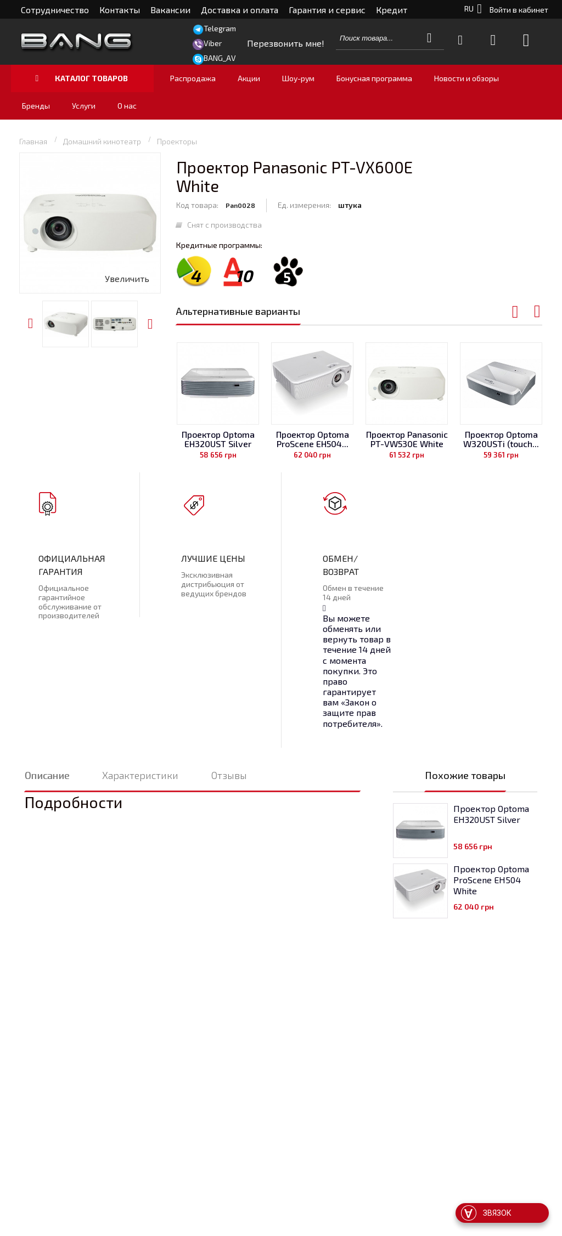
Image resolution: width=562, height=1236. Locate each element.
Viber (213, 43)
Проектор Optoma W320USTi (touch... (501, 439)
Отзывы (229, 775)
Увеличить (127, 278)
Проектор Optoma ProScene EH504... (312, 439)
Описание (47, 775)
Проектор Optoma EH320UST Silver (218, 439)
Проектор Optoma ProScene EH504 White (491, 879)
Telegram (220, 28)
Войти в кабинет (519, 9)
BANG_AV (220, 58)
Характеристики (140, 775)
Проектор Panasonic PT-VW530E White (407, 439)
